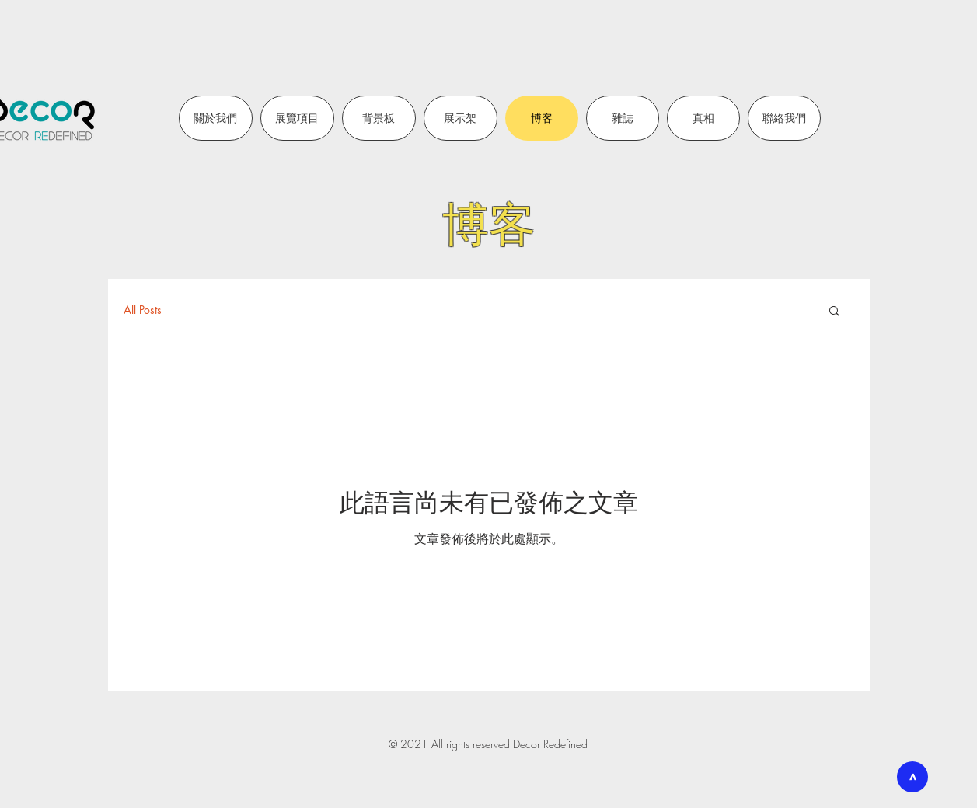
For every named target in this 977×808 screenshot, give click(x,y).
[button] (834, 312)
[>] (912, 776)
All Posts (143, 309)
